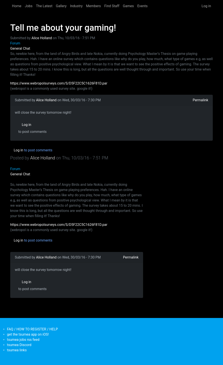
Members (93, 6)
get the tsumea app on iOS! (28, 334)
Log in (206, 6)
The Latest (44, 6)
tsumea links (17, 350)
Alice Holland (42, 38)
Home (16, 6)
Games (128, 6)
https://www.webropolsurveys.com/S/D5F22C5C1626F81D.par (58, 83)
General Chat (20, 48)
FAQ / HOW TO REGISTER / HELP (32, 329)
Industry (76, 6)
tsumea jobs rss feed (23, 340)
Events (142, 6)
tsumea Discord (19, 345)
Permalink (200, 100)
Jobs (28, 6)
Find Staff (111, 6)
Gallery (61, 6)
